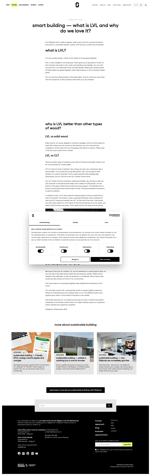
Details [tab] (75, 222)
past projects (24, 5)
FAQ (112, 425)
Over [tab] (106, 222)
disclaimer (120, 464)
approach (99, 424)
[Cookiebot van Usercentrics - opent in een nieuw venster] (111, 215)
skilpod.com (73, 20)
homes (14, 5)
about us (102, 5)
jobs (112, 423)
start (8, 5)
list (73, 423)
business (95, 5)
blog (80, 20)
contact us (36, 424)
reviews (33, 5)
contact (114, 431)
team (109, 5)
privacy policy (128, 464)
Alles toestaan (105, 259)
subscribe (127, 444)
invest (113, 428)
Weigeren (75, 259)
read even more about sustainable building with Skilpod (76, 390)
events (40, 5)
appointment (127, 5)
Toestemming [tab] (44, 222)
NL (146, 5)
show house (117, 5)
